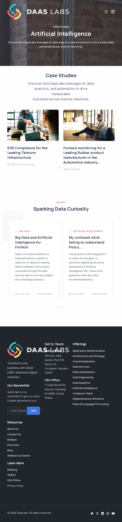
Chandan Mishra (45, 293)
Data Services (81, 366)
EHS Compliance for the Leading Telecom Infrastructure (27, 153)
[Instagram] (107, 513)
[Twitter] (92, 513)
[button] (59, 167)
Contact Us (14, 434)
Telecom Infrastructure (20, 164)
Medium (12, 439)
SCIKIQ (11, 475)
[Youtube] (113, 513)
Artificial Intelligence (88, 231)
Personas (13, 445)
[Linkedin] (102, 513)
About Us (12, 429)
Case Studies (61, 26)
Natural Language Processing (84, 404)
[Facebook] (97, 513)
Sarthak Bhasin (99, 293)
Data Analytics (81, 383)
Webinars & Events (18, 455)
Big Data (24, 231)
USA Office (14, 480)
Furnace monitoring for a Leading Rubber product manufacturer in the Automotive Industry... (84, 155)
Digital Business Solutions (84, 398)
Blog (10, 450)
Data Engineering (83, 377)
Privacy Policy (15, 485)
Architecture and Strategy (84, 356)
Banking (12, 469)
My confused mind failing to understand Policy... (86, 242)
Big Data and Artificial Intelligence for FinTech (33, 242)
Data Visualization (84, 372)
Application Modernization (84, 350)
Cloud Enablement (84, 361)
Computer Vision (83, 393)
